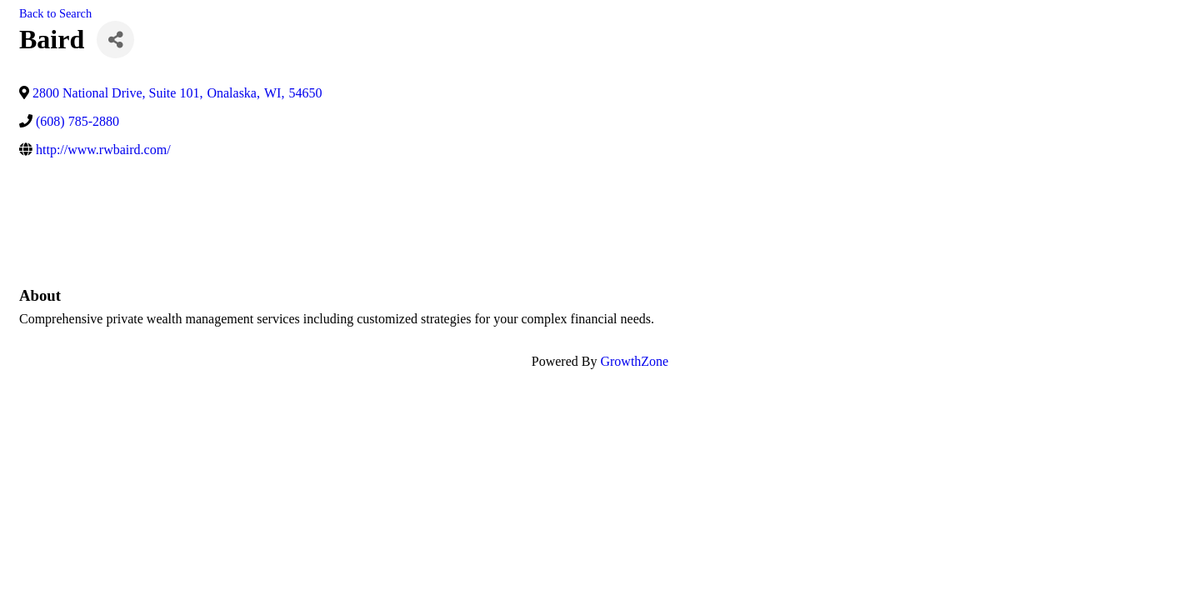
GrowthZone (634, 361)
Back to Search (55, 13)
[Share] (115, 39)
